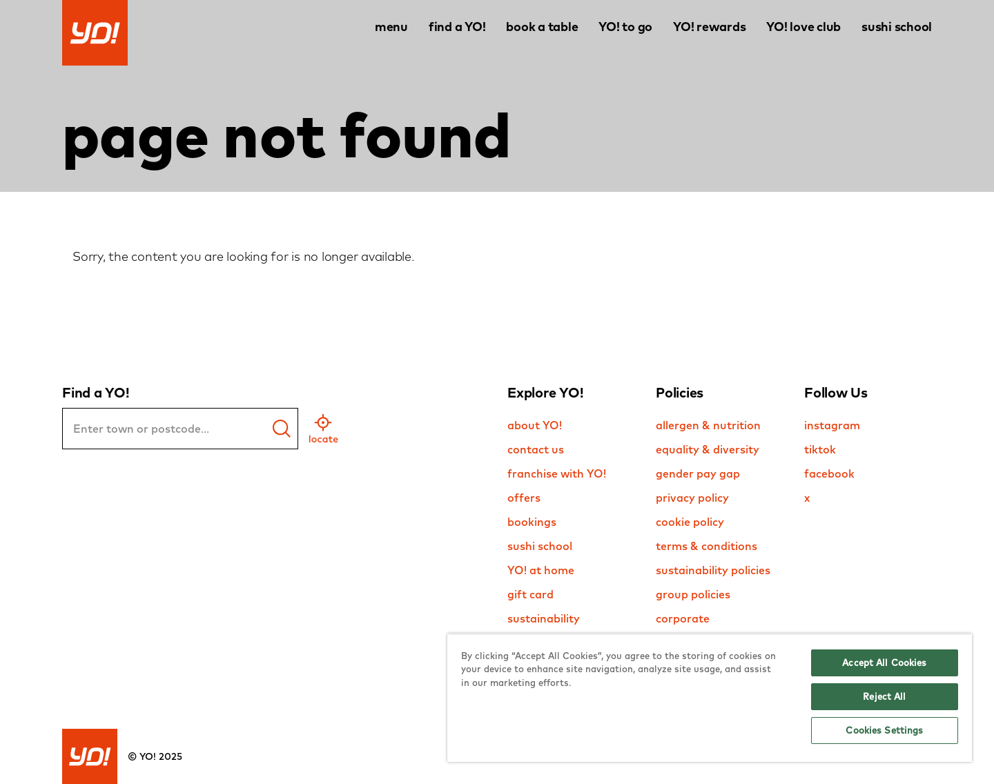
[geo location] (323, 428)
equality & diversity (707, 449)
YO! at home (540, 570)
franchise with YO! (556, 473)
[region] (709, 698)
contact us (535, 449)
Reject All (884, 696)
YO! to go (625, 27)
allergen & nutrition (708, 425)
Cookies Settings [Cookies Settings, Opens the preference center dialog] (884, 730)
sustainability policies (713, 570)
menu (391, 27)
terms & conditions (706, 546)
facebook (829, 473)
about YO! (534, 425)
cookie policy (690, 522)
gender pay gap (698, 473)
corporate (683, 618)
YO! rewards (709, 27)
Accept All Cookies (884, 662)
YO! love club (803, 27)
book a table (542, 27)
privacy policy (692, 497)
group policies (693, 594)
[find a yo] (281, 428)
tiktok (820, 449)
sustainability (543, 618)
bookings (531, 522)
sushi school (896, 27)
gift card (530, 594)
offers (523, 497)
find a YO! (457, 27)
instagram (832, 425)
